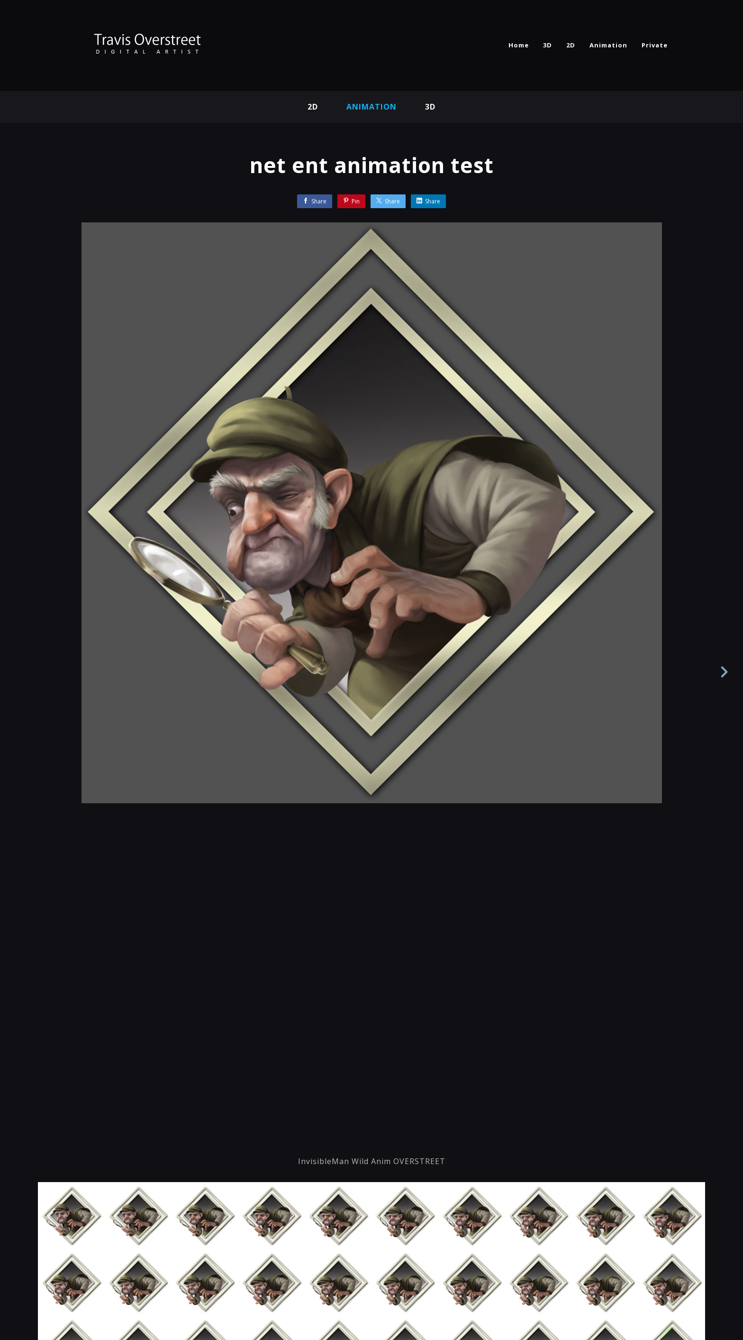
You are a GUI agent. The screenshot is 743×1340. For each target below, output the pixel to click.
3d (430, 106)
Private (655, 45)
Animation (608, 45)
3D (547, 45)
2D (570, 45)
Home (518, 45)
